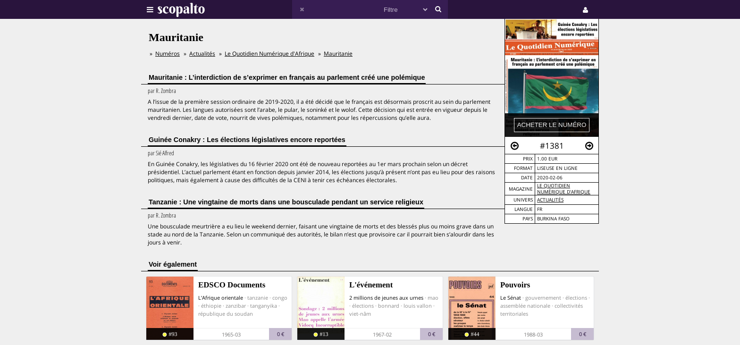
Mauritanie (338, 54)
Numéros (167, 54)
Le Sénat (510, 297)
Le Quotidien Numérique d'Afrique (563, 189)
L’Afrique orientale (220, 297)
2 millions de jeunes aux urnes (386, 297)
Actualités (550, 200)
